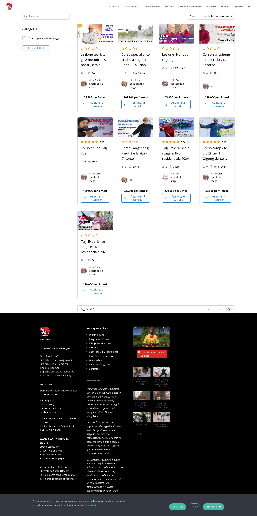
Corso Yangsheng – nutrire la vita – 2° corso (135, 153)
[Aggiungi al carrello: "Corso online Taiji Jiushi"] (95, 198)
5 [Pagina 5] (217, 309)
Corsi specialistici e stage (40, 38)
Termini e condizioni (50, 408)
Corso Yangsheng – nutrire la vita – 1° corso (216, 59)
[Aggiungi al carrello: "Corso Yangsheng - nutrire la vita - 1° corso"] (217, 104)
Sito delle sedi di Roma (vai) (54, 363)
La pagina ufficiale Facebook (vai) (57, 371)
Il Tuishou (94, 347)
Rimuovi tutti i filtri (35, 48)
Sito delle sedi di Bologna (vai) (56, 360)
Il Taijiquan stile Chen (100, 343)
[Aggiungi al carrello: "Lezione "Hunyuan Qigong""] (176, 104)
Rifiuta (194, 507)
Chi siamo (112, 6)
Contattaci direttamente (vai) (55, 348)
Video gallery (95, 360)
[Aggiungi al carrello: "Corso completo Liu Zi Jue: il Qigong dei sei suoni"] (217, 198)
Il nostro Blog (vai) (49, 367)
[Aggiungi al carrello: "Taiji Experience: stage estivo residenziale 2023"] (95, 291)
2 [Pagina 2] (202, 309)
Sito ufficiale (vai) (49, 356)
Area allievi (211, 6)
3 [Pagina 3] (207, 309)
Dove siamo (169, 6)
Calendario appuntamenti (189, 6)
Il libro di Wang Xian (99, 364)
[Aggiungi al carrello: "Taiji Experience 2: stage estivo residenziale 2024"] (176, 198)
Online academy (152, 6)
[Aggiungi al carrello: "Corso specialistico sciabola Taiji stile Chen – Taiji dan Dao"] (135, 104)
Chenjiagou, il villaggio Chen (104, 351)
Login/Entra (238, 6)
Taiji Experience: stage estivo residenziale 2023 (94, 246)
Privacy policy (47, 400)
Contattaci (224, 6)
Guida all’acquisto (49, 412)
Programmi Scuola (99, 339)
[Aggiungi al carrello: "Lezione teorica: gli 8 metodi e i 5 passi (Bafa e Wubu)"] (95, 104)
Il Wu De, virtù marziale (101, 356)
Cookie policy (47, 404)
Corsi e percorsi (130, 6)
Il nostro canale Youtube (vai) (55, 375)
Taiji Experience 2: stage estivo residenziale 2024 (176, 153)
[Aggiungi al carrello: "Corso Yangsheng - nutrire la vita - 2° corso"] (135, 198)
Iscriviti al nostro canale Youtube (152, 354)
